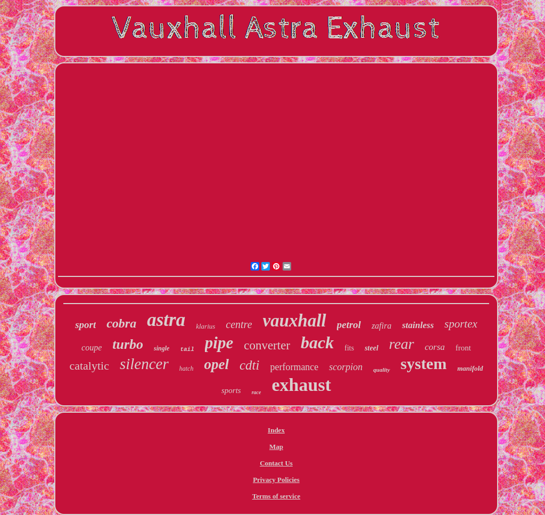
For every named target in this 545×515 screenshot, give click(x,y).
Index (276, 430)
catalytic (89, 365)
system (424, 363)
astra (166, 319)
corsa (435, 347)
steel (371, 348)
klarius (205, 326)
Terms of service (276, 496)
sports (231, 390)
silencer (144, 363)
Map (276, 447)
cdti (250, 365)
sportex (460, 323)
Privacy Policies (276, 480)
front (463, 348)
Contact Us (276, 463)
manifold (470, 368)
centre (239, 324)
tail (187, 349)
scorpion (345, 367)
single (161, 348)
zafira (381, 325)
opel (216, 364)
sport (85, 324)
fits (349, 348)
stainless (418, 325)
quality (381, 369)
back (317, 342)
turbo (127, 344)
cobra (121, 323)
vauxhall (294, 320)
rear (401, 344)
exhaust (301, 385)
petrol (349, 324)
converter (267, 345)
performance (294, 367)
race (256, 392)
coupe (91, 347)
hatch (186, 368)
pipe (219, 342)
